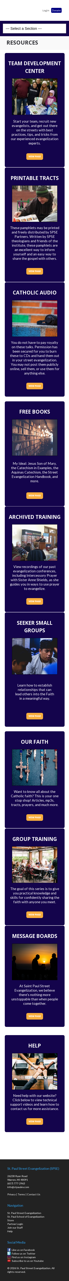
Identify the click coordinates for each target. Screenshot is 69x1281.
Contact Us (33, 1194)
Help (10, 1231)
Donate (56, 10)
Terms (21, 1194)
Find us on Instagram (24, 1257)
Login (46, 10)
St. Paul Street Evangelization (24, 1213)
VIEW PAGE (35, 156)
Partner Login (15, 1223)
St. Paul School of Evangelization (12, 9)
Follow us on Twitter (23, 1253)
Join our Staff (15, 1227)
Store (10, 1220)
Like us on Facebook (23, 1249)
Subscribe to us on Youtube (28, 1260)
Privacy (11, 1194)
